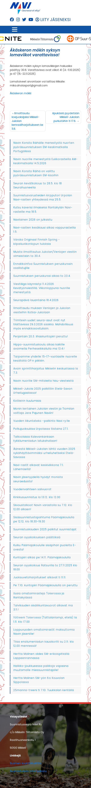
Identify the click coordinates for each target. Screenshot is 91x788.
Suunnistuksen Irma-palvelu (28, 771)
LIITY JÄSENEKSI (53, 19)
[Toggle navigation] (14, 29)
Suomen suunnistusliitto (25, 763)
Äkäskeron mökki (20, 93)
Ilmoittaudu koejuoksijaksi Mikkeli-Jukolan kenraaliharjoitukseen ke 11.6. (27, 121)
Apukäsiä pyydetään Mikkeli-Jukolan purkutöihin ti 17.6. (65, 117)
